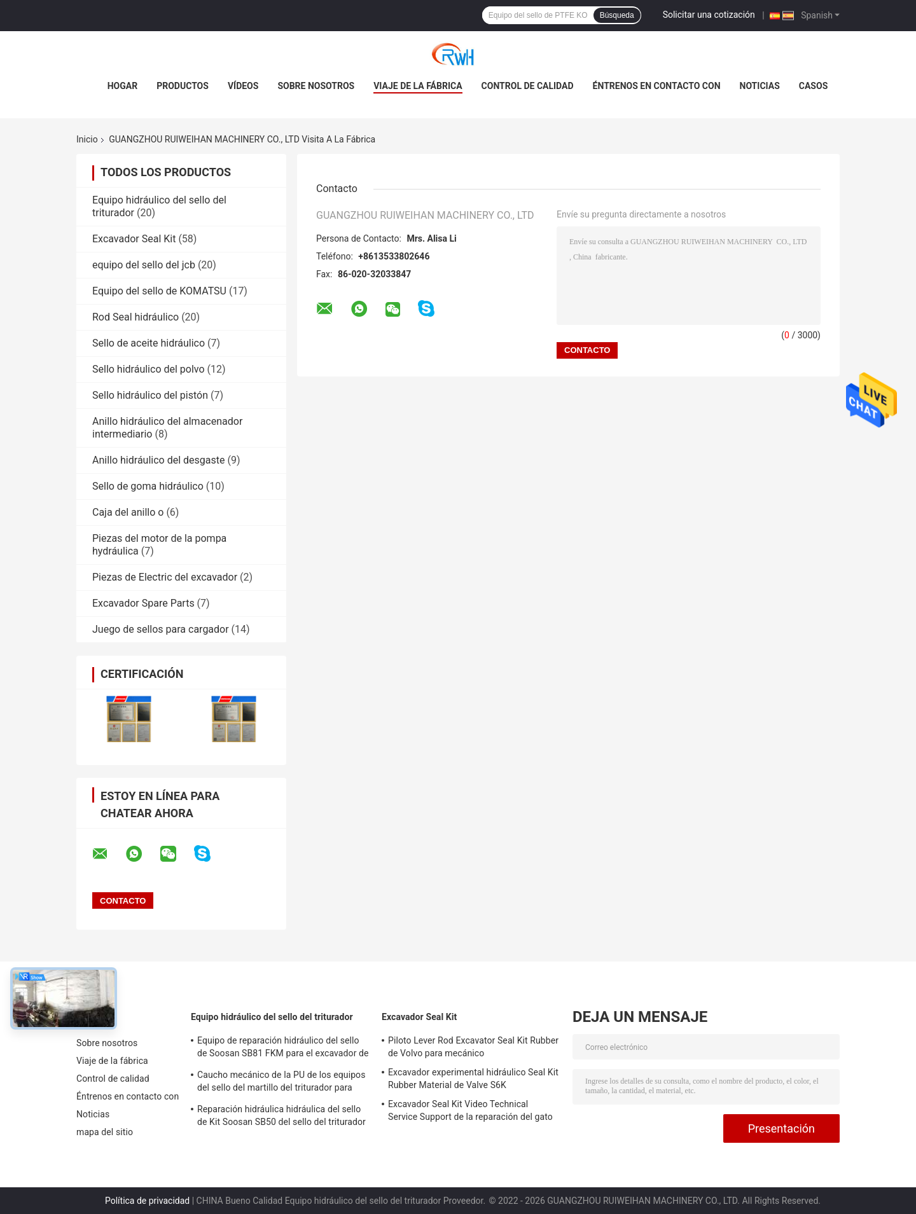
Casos (813, 86)
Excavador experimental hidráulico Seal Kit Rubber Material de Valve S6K (473, 1078)
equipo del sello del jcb (143, 265)
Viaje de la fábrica (417, 86)
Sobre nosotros (315, 86)
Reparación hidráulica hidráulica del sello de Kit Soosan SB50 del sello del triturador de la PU (281, 1117)
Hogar (122, 86)
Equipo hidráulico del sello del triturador (272, 1017)
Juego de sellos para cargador (160, 629)
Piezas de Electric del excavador (164, 577)
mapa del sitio (104, 1132)
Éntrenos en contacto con (657, 86)
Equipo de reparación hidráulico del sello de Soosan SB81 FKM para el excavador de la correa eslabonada (283, 1048)
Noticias (760, 86)
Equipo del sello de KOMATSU (159, 291)
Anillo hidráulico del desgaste (158, 460)
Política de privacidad (147, 1201)
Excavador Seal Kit (134, 239)
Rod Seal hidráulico (135, 317)
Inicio (87, 139)
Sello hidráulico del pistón (150, 395)
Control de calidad (528, 86)
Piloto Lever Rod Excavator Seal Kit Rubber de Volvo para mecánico (473, 1046)
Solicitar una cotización (709, 15)
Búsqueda (617, 15)
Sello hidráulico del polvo (148, 369)
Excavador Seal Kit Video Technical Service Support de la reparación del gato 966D (470, 1112)
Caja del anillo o (127, 512)
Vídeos (243, 86)
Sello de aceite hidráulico (148, 343)
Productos (182, 86)
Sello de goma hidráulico (148, 486)
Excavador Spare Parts (143, 603)
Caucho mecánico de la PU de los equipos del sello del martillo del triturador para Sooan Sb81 (281, 1083)
